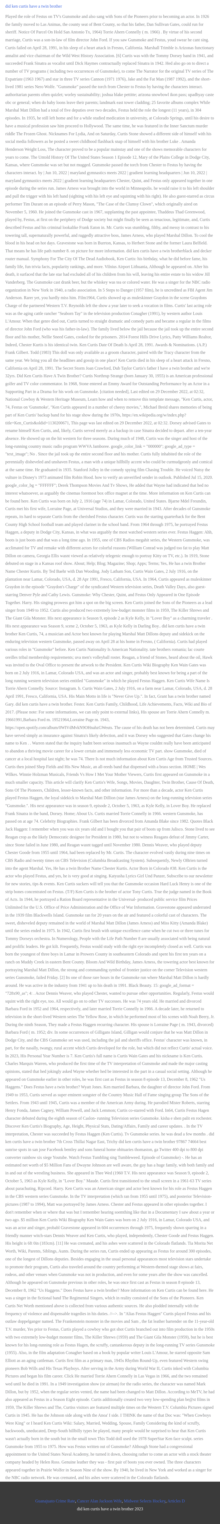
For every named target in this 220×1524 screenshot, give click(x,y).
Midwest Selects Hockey (144, 1501)
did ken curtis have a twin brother (33, 6)
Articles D (176, 1501)
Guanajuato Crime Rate (55, 1501)
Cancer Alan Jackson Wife (99, 1501)
